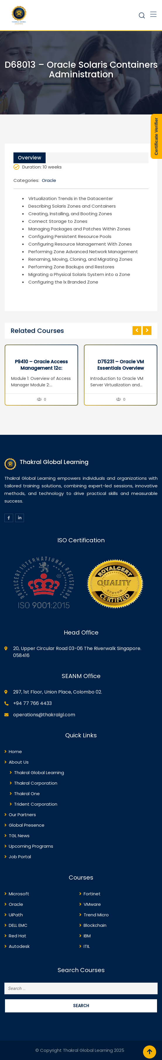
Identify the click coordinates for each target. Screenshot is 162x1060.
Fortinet (92, 894)
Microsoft (19, 894)
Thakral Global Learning (39, 772)
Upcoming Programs (31, 846)
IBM (87, 936)
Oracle (49, 180)
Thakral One (27, 793)
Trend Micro (96, 915)
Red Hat (17, 936)
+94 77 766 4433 (32, 703)
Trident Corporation (35, 804)
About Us (19, 762)
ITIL (87, 946)
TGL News (19, 836)
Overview (29, 157)
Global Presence (26, 825)
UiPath (16, 915)
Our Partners (22, 814)
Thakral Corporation (35, 783)
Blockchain (95, 925)
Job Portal (20, 857)
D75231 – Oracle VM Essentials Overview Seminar (120, 368)
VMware (92, 904)
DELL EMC (18, 925)
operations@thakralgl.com (44, 714)
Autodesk (19, 946)
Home (15, 751)
